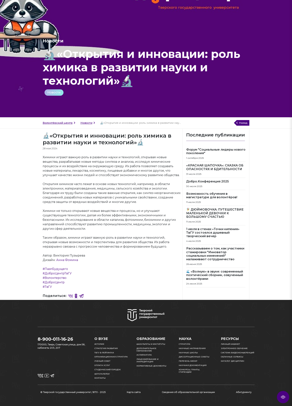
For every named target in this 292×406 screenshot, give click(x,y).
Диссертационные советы (194, 357)
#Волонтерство (54, 278)
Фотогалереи (102, 374)
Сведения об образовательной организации (188, 392)
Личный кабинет (230, 344)
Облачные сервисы (232, 357)
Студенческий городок (107, 369)
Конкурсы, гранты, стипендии (189, 370)
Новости (54, 92)
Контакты (100, 378)
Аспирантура (144, 355)
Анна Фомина (67, 260)
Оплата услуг (102, 365)
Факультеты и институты (151, 344)
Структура (184, 344)
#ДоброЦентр (54, 282)
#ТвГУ (47, 287)
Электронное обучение (234, 348)
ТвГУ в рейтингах (104, 352)
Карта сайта (134, 392)
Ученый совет (102, 361)
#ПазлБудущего (55, 269)
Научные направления (192, 348)
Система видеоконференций (237, 352)
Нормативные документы (151, 366)
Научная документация (193, 365)
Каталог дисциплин (232, 361)
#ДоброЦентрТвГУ (57, 273)
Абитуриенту (244, 392)
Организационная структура (111, 357)
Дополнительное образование (146, 349)
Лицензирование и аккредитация (147, 360)
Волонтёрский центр (58, 123)
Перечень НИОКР (188, 361)
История (99, 344)
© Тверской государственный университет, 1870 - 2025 (73, 392)
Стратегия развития (106, 348)
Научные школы (188, 352)
